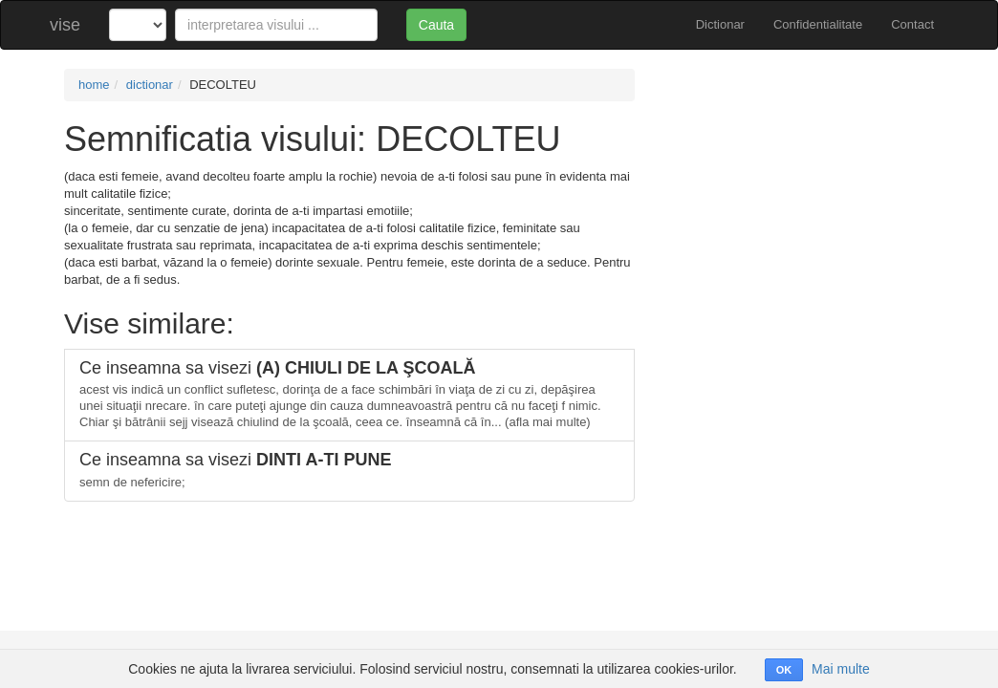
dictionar (149, 84)
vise (65, 24)
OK (784, 670)
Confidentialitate (817, 24)
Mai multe (841, 669)
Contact (912, 24)
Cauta (436, 24)
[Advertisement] (798, 188)
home (94, 84)
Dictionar (720, 24)
